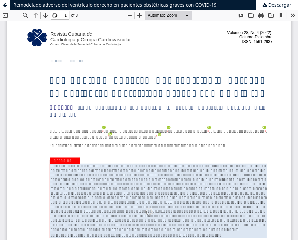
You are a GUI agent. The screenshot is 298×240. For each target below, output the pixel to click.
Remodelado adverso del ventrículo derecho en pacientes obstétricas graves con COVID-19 (115, 5)
